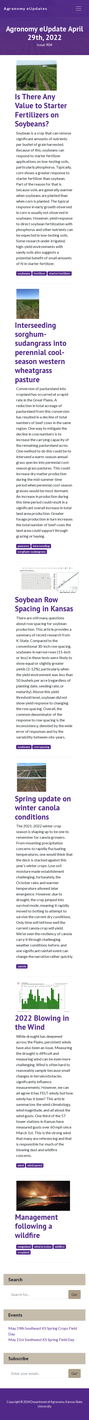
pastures (23, 546)
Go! (74, 1294)
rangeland (24, 1246)
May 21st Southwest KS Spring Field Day (41, 1339)
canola (22, 966)
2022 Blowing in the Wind (42, 1022)
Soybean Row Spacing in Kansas (44, 604)
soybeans (24, 273)
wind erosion (42, 1246)
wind (21, 1165)
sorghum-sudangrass (32, 551)
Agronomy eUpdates (25, 8)
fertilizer (39, 273)
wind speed (34, 1165)
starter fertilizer (59, 273)
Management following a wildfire (36, 1226)
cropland (23, 1252)
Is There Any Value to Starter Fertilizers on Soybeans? (41, 110)
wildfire (60, 1246)
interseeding (41, 546)
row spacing (41, 747)
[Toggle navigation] (78, 8)
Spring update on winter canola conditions (43, 808)
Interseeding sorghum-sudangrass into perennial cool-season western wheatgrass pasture (40, 352)
